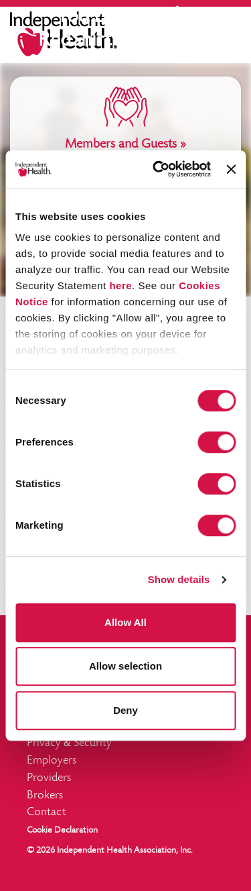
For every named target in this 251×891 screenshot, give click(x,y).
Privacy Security (69, 743)
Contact (46, 812)
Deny (125, 710)
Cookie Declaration (62, 830)
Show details (179, 579)
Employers (51, 761)
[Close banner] (231, 169)
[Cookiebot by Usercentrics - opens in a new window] (157, 169)
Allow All (125, 622)
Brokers (45, 796)
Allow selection (125, 666)
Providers (49, 778)
